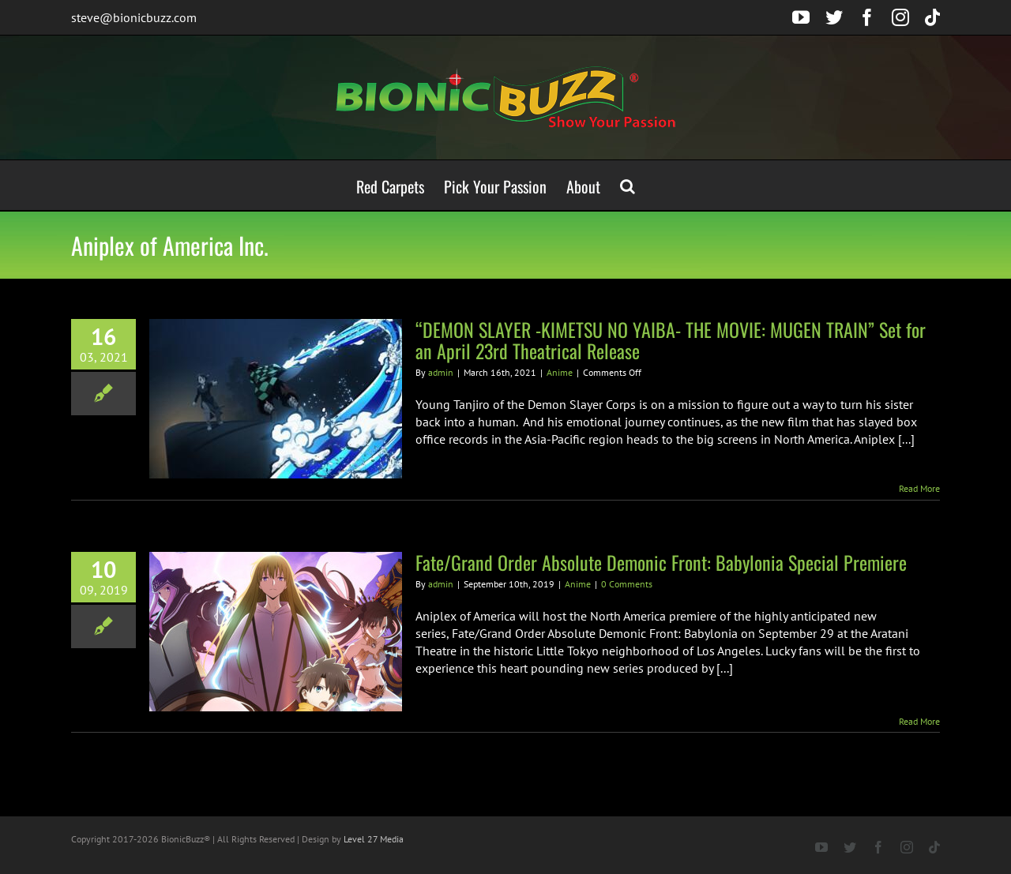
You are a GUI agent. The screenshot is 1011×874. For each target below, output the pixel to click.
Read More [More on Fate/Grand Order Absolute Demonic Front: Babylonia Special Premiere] (919, 721)
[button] (627, 185)
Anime (560, 372)
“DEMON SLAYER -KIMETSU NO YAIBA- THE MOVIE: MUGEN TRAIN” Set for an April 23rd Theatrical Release (670, 340)
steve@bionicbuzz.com (134, 17)
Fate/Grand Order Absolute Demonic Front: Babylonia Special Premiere (661, 562)
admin (440, 372)
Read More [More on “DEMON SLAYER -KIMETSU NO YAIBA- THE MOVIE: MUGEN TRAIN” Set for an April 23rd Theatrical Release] (919, 488)
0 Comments (626, 584)
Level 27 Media (374, 839)
